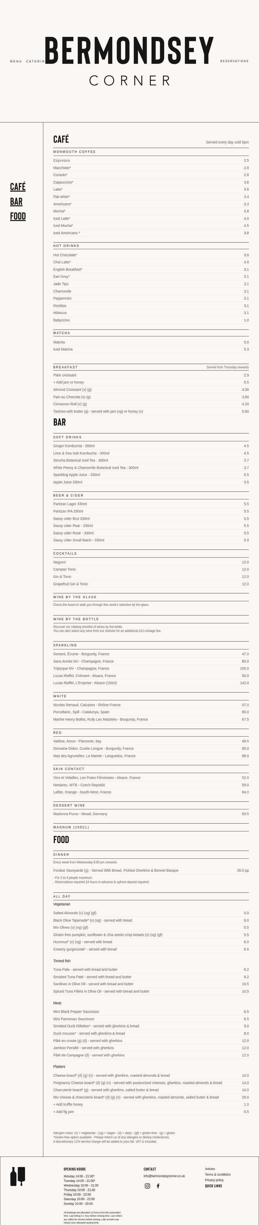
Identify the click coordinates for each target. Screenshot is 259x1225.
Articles (210, 1169)
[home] (129, 60)
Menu (16, 61)
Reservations (234, 61)
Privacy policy (214, 1180)
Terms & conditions (218, 1174)
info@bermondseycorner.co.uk (164, 1176)
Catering (37, 61)
